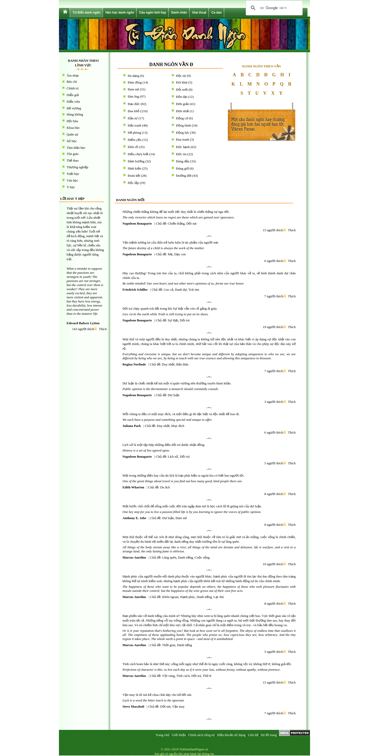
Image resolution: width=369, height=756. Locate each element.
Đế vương (74, 108)
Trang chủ (162, 735)
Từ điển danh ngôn (86, 12)
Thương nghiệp (77, 167)
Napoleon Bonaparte (137, 223)
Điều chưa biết (138, 154)
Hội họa (72, 121)
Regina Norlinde (134, 364)
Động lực (182, 132)
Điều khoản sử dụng (231, 735)
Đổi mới (182, 89)
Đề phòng (134, 132)
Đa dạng (133, 76)
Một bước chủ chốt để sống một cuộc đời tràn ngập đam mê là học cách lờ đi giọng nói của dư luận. (192, 506)
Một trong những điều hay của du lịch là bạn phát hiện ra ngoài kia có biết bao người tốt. (183, 475)
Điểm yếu (134, 140)
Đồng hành (183, 125)
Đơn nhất (182, 111)
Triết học (73, 174)
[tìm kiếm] (273, 8)
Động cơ (182, 118)
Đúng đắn (182, 161)
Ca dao (216, 12)
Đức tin (181, 154)
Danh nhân (179, 12)
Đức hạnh (183, 147)
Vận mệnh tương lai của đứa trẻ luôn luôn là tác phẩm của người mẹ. (170, 242)
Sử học (72, 141)
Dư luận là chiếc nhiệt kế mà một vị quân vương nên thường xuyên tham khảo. (176, 383)
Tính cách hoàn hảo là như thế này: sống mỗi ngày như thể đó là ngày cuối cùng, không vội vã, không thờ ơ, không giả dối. (207, 664)
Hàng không (75, 114)
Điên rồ (133, 147)
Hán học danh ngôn (120, 12)
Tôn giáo (73, 154)
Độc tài (181, 76)
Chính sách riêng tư (201, 735)
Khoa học (73, 128)
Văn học (72, 180)
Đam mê (133, 89)
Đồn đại (181, 97)
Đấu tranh (134, 125)
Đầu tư (133, 118)
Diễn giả (73, 95)
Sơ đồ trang (269, 735)
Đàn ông (133, 96)
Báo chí (72, 81)
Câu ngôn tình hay (152, 12)
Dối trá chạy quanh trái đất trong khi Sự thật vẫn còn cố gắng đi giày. (169, 308)
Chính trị (72, 88)
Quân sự (72, 134)
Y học (71, 187)
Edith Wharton (133, 487)
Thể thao (73, 160)
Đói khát (182, 82)
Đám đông (135, 82)
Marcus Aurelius (134, 557)
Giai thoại (199, 12)
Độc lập (133, 183)
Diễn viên (73, 101)
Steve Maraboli (133, 706)
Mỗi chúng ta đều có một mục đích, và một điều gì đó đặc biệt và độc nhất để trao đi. (181, 414)
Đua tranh (182, 139)
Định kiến (134, 168)
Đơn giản (182, 104)
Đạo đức (134, 104)
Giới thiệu (179, 735)
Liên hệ (253, 735)
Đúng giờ (182, 168)
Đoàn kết (134, 175)
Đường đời (184, 175)
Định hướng (136, 161)
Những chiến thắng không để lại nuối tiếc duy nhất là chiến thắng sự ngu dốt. (176, 212)
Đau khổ (133, 111)
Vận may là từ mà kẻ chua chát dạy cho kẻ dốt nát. (157, 695)
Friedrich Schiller (135, 289)
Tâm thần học (76, 148)
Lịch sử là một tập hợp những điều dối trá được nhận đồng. (163, 445)
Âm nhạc (73, 75)
